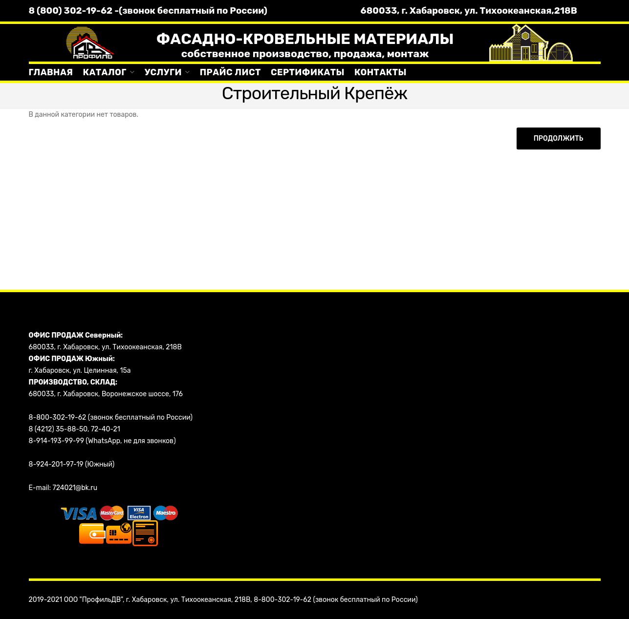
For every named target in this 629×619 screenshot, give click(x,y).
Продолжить (559, 138)
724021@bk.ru (75, 488)
